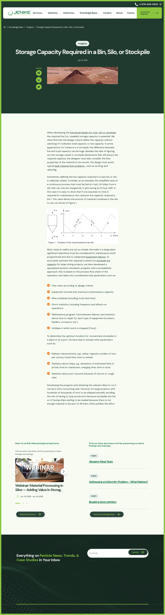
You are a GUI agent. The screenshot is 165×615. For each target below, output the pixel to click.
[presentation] (106, 568)
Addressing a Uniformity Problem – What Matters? (129, 482)
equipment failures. (96, 256)
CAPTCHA (91, 561)
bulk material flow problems (70, 166)
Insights (30, 27)
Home (5, 27)
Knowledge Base (16, 27)
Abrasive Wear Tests (112, 461)
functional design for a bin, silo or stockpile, (93, 132)
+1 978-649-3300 (146, 4)
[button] (6, 503)
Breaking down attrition (113, 502)
